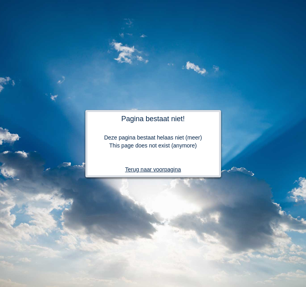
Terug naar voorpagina (153, 169)
